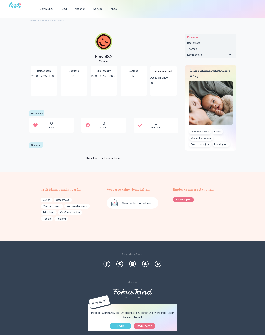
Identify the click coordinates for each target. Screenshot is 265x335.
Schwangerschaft (200, 131)
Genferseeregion (70, 212)
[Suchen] (254, 9)
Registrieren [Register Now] (144, 326)
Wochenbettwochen (201, 138)
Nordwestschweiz (77, 206)
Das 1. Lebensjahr (200, 144)
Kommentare (210, 55)
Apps (114, 8)
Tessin (47, 218)
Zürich (46, 199)
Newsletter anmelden (136, 203)
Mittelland (48, 212)
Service (98, 8)
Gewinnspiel (183, 199)
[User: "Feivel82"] (103, 48)
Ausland (61, 218)
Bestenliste (193, 42)
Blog (64, 8)
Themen (192, 48)
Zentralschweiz (52, 206)
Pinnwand (193, 37)
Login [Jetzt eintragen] (120, 326)
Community (47, 8)
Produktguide (221, 144)
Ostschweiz (63, 199)
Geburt (217, 131)
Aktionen (80, 8)
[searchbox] (241, 9)
